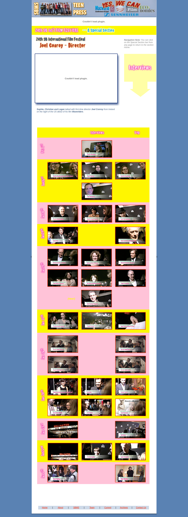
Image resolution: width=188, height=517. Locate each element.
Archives (124, 507)
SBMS (76, 507)
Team (91, 507)
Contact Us (141, 507)
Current (107, 507)
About (60, 507)
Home (44, 507)
